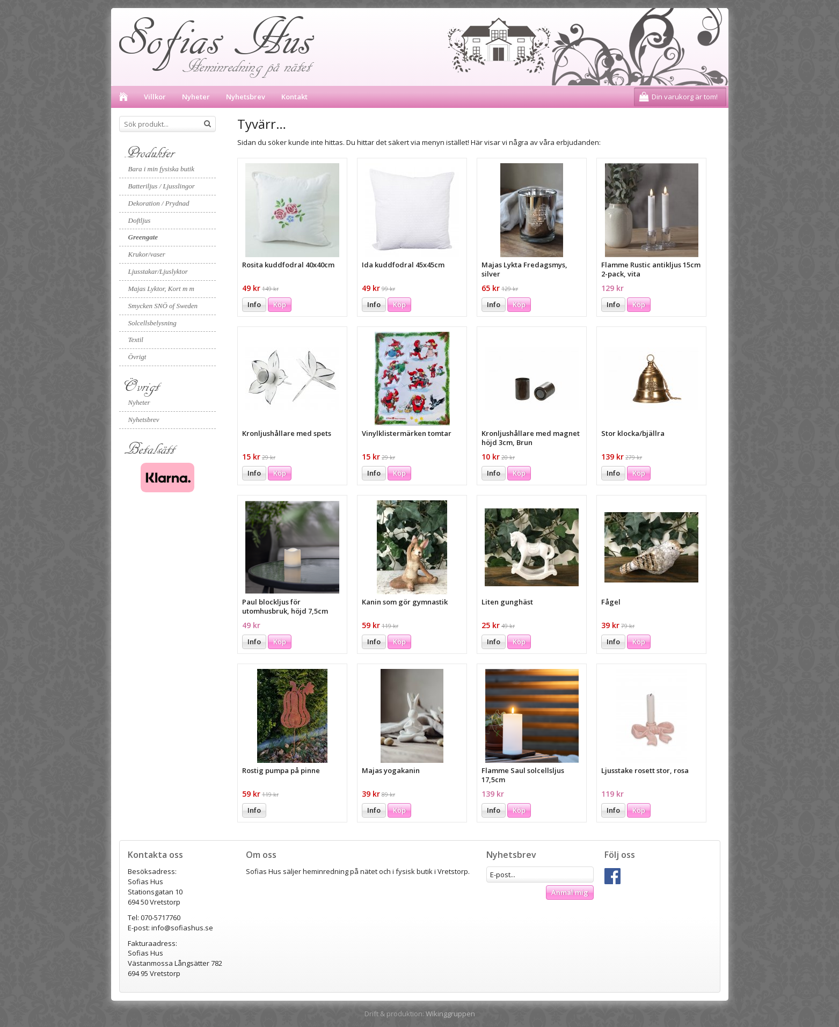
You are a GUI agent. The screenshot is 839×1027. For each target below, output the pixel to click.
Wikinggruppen (450, 1013)
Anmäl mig (569, 892)
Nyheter (196, 96)
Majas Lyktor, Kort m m (161, 289)
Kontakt (294, 96)
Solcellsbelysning (152, 323)
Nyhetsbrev (245, 96)
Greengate (143, 237)
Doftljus (139, 220)
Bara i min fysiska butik (161, 169)
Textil (135, 340)
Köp (279, 304)
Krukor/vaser (146, 254)
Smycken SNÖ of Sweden (163, 306)
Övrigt (137, 357)
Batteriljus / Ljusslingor (161, 186)
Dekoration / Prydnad (158, 203)
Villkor (155, 96)
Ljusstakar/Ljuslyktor (158, 271)
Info (254, 304)
